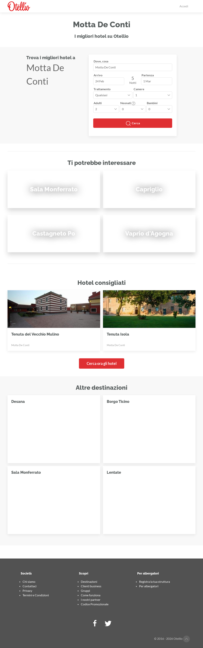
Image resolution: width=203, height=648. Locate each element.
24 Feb (99, 81)
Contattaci (29, 586)
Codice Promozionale (94, 604)
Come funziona (90, 595)
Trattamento (102, 89)
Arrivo (98, 75)
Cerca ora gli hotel (102, 363)
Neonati (127, 103)
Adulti (98, 103)
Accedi (184, 6)
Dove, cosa (101, 61)
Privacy (27, 590)
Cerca (133, 123)
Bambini (152, 103)
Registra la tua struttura (154, 581)
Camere (139, 89)
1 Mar (147, 81)
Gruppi (85, 590)
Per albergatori (148, 586)
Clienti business (91, 586)
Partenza (148, 75)
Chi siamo (29, 581)
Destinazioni (89, 581)
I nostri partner (90, 599)
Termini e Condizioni (36, 595)
